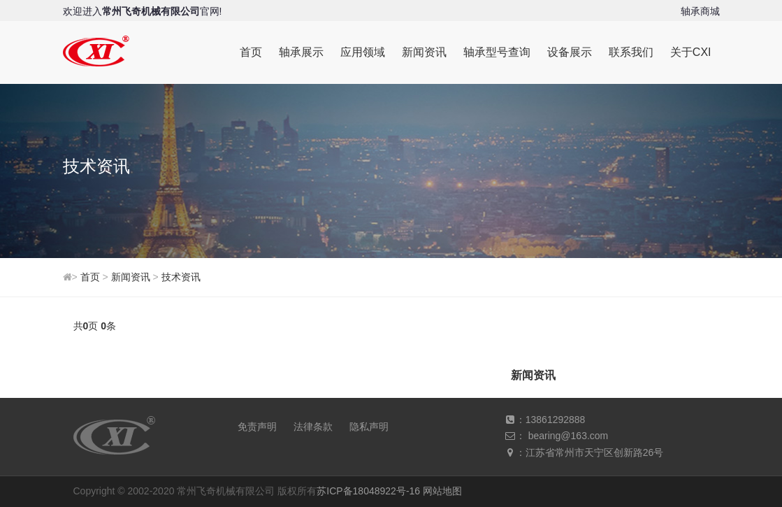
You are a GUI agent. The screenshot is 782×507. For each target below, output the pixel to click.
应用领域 (362, 52)
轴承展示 (301, 52)
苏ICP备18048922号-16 (368, 491)
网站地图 (442, 491)
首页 (251, 52)
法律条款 (313, 426)
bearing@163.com (568, 435)
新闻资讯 (424, 52)
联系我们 (631, 52)
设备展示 (569, 52)
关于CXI (690, 52)
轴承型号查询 (496, 52)
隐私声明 (369, 426)
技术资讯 (181, 277)
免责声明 (257, 426)
